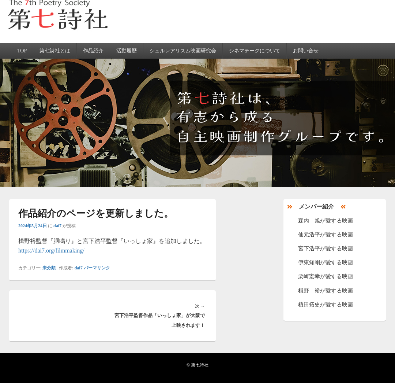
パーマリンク (97, 267)
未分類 (49, 267)
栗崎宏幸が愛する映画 (325, 276)
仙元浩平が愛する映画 (325, 234)
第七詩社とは (55, 51)
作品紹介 (93, 51)
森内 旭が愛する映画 (325, 221)
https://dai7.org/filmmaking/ (51, 250)
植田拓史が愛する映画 (325, 304)
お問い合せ (306, 51)
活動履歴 (126, 51)
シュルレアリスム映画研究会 (183, 51)
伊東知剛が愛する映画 (325, 262)
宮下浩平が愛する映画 (325, 248)
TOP (22, 51)
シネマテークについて (254, 51)
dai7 (57, 225)
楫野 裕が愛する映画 (325, 291)
